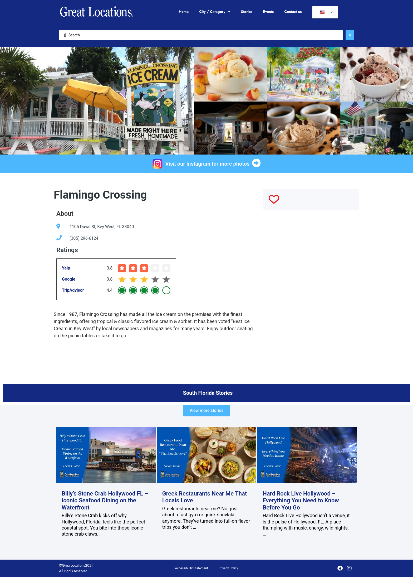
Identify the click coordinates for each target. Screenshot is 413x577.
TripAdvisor (73, 290)
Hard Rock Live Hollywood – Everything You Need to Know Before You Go (301, 500)
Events (268, 11)
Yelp (66, 268)
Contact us (293, 11)
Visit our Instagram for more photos (207, 164)
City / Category (214, 11)
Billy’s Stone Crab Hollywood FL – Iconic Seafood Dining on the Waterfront (105, 500)
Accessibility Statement (191, 568)
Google (68, 279)
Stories (247, 11)
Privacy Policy (228, 568)
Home (184, 11)
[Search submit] (350, 35)
